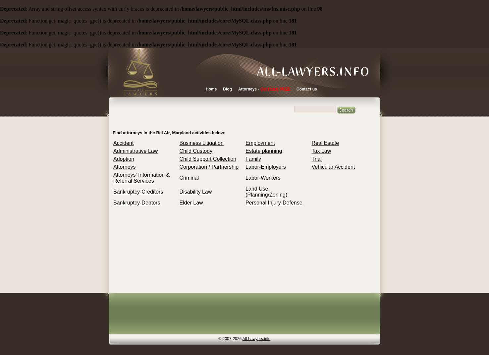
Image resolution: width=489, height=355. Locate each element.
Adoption (123, 159)
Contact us (307, 89)
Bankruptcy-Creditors (138, 192)
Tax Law (321, 151)
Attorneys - (264, 89)
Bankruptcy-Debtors (136, 203)
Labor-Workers (263, 178)
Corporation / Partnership (209, 167)
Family (253, 159)
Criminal (189, 178)
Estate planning (263, 151)
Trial (317, 159)
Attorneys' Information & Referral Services (141, 178)
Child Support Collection (208, 159)
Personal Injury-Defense (273, 203)
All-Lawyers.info (257, 338)
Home (211, 89)
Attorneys (124, 167)
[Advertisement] (242, 314)
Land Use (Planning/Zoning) (266, 192)
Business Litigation (202, 143)
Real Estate (325, 143)
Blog (227, 89)
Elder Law (191, 203)
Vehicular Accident (333, 167)
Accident (123, 143)
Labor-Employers (265, 167)
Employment (260, 143)
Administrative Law (135, 151)
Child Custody (196, 151)
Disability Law (196, 192)
